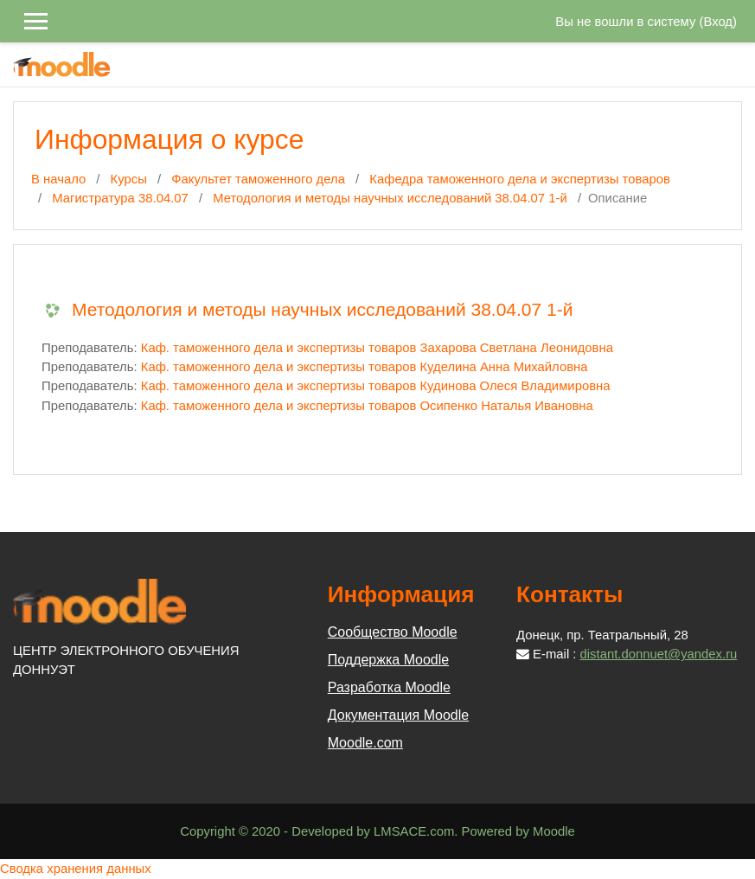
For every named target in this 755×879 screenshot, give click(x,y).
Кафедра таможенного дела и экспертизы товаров (519, 179)
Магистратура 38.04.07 (120, 198)
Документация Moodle (398, 715)
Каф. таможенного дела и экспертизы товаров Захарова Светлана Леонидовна (377, 348)
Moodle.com (365, 742)
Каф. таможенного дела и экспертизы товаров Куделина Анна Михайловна (364, 367)
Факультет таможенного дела (258, 179)
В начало (58, 179)
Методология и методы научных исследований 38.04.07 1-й (390, 198)
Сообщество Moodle (392, 632)
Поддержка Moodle (388, 659)
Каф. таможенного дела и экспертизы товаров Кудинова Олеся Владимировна (376, 386)
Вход (718, 22)
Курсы (129, 179)
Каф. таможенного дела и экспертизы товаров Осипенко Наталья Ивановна (367, 406)
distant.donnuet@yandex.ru (659, 654)
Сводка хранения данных (75, 869)
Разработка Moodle (389, 687)
